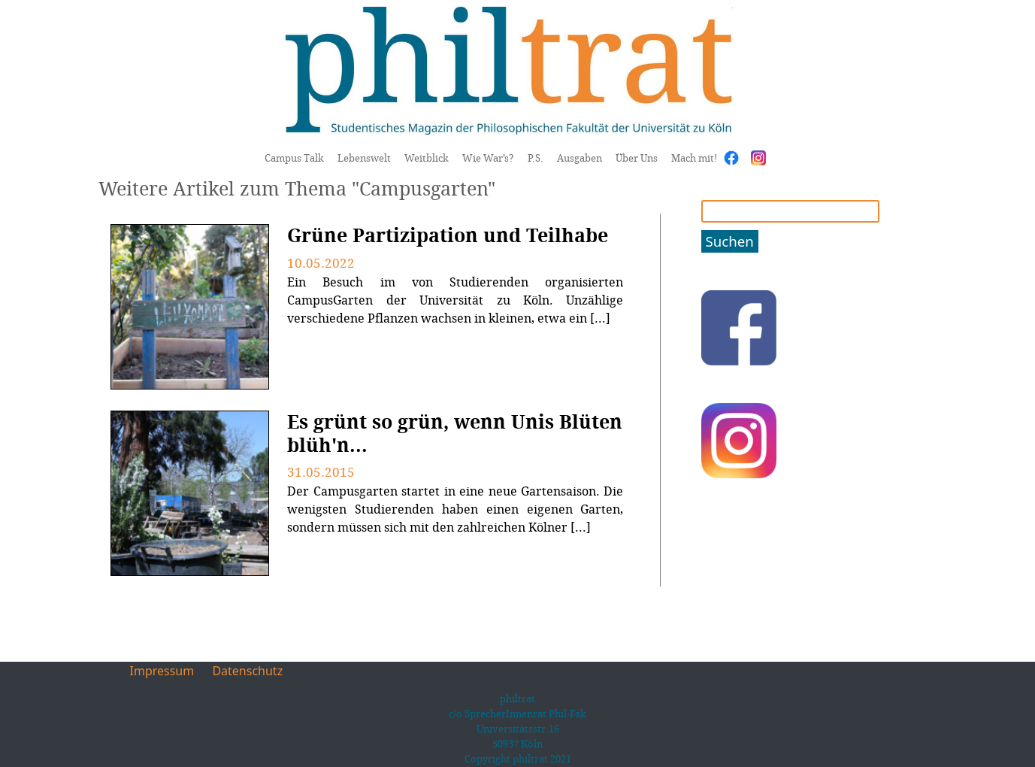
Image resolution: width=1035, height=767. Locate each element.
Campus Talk (294, 158)
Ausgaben (579, 158)
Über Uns (637, 158)
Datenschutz (247, 670)
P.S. (535, 158)
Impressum (162, 670)
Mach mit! (694, 158)
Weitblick (426, 158)
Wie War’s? (488, 158)
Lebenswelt (364, 158)
